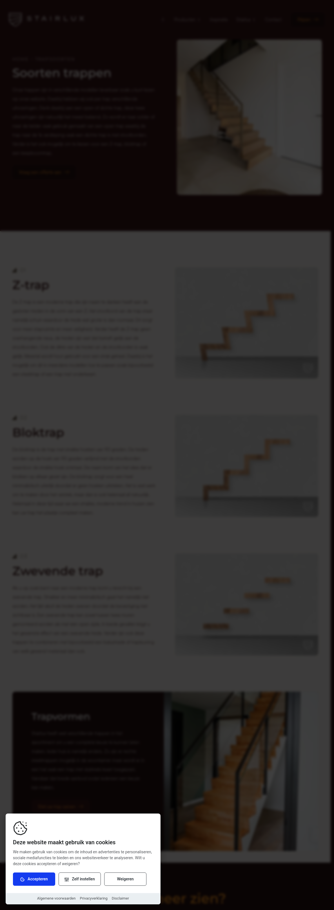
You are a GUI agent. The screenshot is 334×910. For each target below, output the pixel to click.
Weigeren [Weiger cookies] (125, 879)
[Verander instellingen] (80, 878)
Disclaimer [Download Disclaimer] (120, 898)
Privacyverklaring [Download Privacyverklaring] (93, 898)
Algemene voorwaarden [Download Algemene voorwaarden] (56, 898)
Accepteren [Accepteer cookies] (34, 879)
